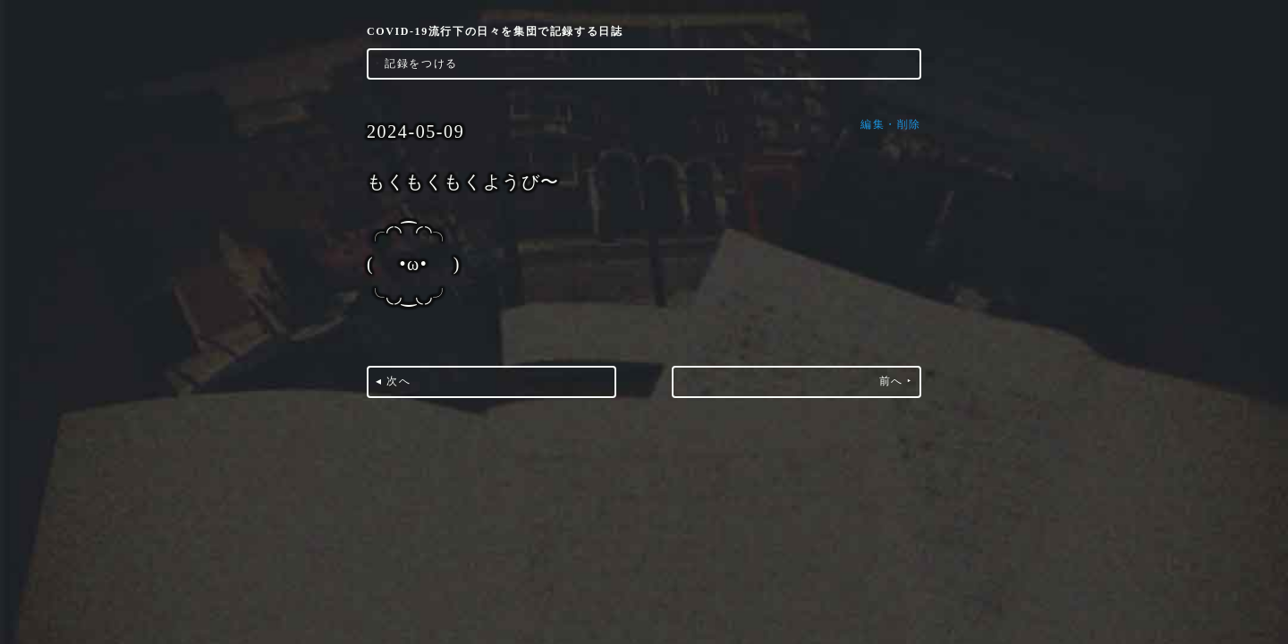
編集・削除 (890, 124)
